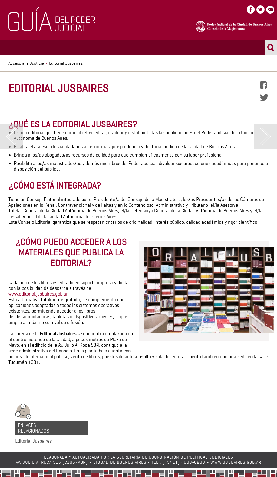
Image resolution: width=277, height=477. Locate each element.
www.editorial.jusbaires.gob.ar (38, 294)
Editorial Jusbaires (33, 441)
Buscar (271, 47)
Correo (270, 9)
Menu (12, 47)
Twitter (260, 9)
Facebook (251, 9)
